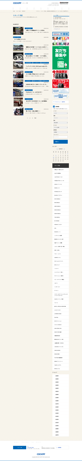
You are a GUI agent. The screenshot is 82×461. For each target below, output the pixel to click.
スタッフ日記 (57, 165)
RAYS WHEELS (57, 198)
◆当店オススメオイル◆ (58, 239)
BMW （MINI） (57, 250)
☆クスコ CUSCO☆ (58, 324)
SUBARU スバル (57, 257)
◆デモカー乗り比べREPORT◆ (60, 306)
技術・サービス (58, 8)
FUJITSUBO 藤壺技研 (58, 357)
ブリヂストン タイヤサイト (53, 4)
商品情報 (23, 8)
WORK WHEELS (57, 213)
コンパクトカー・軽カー (58, 272)
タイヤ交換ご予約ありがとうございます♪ (35, 74)
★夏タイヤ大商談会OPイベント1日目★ (35, 30)
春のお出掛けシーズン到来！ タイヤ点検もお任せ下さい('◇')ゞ (41, 56)
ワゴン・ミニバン (57, 253)
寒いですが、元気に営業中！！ (33, 111)
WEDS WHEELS (57, 206)
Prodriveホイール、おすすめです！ (34, 92)
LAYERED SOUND (57, 313)
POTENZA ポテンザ (58, 191)
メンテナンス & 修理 (58, 235)
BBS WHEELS (57, 202)
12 (53, 157)
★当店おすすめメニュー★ (59, 180)
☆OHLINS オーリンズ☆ (58, 346)
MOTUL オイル (57, 368)
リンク (32, 442)
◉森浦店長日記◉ (57, 335)
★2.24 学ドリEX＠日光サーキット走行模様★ (36, 101)
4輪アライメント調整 (58, 242)
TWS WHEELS (57, 217)
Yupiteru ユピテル (57, 365)
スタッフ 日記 (51, 8)
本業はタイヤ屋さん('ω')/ (58, 169)
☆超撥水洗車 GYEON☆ (59, 343)
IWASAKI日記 (56, 354)
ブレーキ (56, 302)
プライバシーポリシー (25, 442)
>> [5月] (64, 148)
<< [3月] (57, 148)
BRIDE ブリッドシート (58, 361)
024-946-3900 (30, 447)
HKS (55, 228)
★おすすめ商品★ (57, 173)
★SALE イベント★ (58, 184)
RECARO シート (57, 231)
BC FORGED (56, 220)
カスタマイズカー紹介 (44, 8)
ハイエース (56, 268)
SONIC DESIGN (57, 350)
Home (14, 11)
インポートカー (57, 286)
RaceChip (56, 317)
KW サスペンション (58, 321)
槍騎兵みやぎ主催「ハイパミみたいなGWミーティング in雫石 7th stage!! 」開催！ (45, 47)
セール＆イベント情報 (16, 8)
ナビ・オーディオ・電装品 (59, 279)
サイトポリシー (17, 442)
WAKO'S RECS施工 (58, 332)
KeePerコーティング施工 (59, 299)
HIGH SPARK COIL (58, 328)
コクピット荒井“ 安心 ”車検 (59, 246)
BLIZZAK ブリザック (58, 195)
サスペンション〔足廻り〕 (59, 275)
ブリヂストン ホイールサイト (53, 5)
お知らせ (30, 8)
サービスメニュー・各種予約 (37, 8)
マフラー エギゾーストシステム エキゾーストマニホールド (61, 295)
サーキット (56, 290)
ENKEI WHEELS (57, 209)
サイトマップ (38, 442)
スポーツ (56, 283)
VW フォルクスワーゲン (58, 261)
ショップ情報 (65, 8)
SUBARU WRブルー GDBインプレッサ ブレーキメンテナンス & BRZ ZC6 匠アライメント (47, 84)
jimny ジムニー (57, 264)
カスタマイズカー (57, 310)
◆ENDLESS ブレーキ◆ (58, 339)
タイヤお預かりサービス (20, 39)
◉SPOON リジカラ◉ (58, 224)
